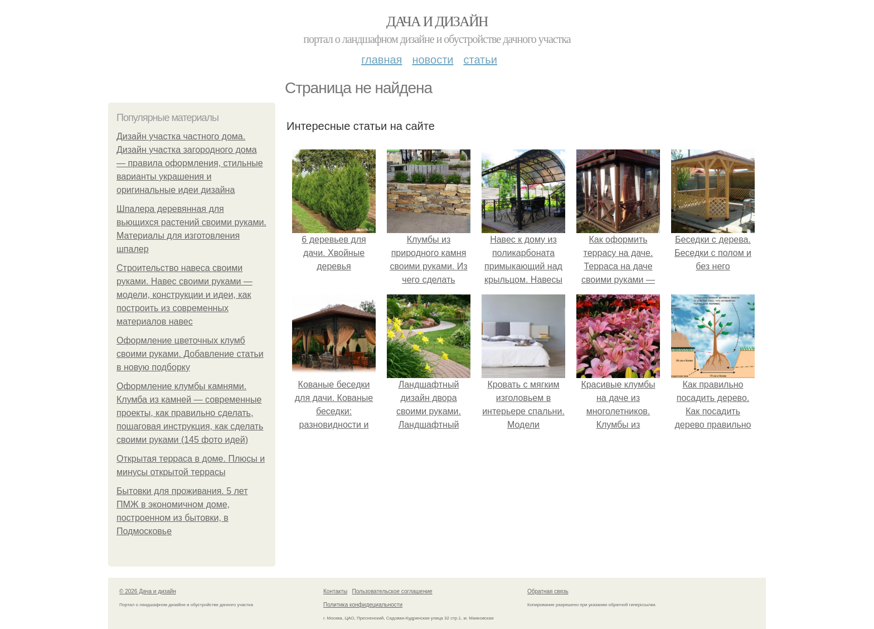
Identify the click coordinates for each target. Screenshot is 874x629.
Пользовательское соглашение (392, 591)
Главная (381, 60)
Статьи (480, 60)
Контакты (335, 591)
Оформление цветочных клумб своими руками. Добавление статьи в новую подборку (190, 354)
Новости (432, 60)
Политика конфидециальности (362, 605)
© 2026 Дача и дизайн (147, 591)
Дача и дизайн (437, 21)
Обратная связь (548, 591)
